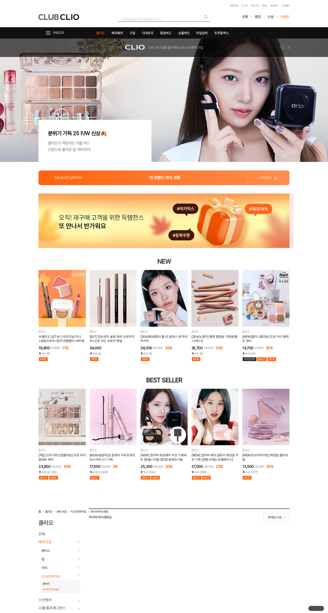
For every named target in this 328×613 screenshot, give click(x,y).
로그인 (245, 5)
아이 (44, 568)
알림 (264, 5)
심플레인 (184, 33)
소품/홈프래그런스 (52, 608)
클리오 (100, 33)
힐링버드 (166, 33)
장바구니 (255, 5)
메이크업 (62, 511)
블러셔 (46, 583)
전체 (41, 534)
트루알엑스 (221, 33)
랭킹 (258, 17)
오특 (245, 17)
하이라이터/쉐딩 (99, 511)
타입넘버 (202, 33)
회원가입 (234, 5)
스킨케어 (44, 600)
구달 (132, 33)
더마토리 (148, 33)
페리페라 (117, 33)
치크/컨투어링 (78, 511)
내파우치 (274, 5)
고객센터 (285, 5)
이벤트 (285, 17)
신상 (271, 17)
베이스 (46, 551)
